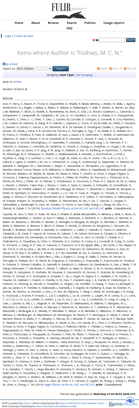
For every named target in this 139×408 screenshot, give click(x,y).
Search (72, 23)
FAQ (69, 28)
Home (19, 23)
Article (17, 81)
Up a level (11, 64)
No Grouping (84, 75)
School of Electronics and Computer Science (82, 403)
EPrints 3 (27, 403)
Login (8, 36)
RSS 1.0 (117, 68)
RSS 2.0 (131, 68)
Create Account (23, 36)
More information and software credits (56, 406)
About (35, 23)
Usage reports (114, 23)
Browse (53, 23)
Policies (90, 23)
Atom (103, 68)
